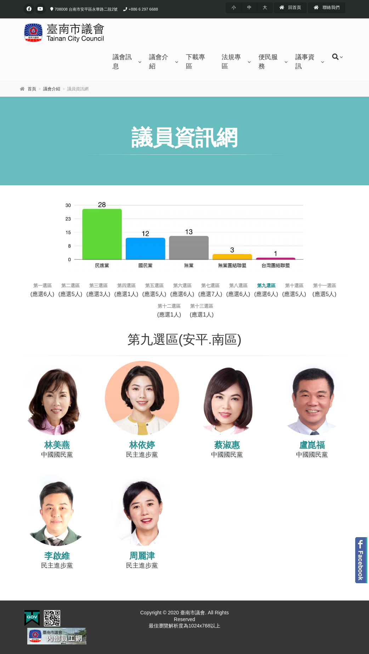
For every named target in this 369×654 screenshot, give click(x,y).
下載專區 (195, 61)
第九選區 (266, 285)
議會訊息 (122, 61)
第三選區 (98, 285)
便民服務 (268, 61)
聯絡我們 (327, 7)
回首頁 (290, 7)
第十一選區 (324, 285)
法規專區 (231, 61)
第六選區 (182, 285)
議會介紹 (158, 61)
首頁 (32, 88)
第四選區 (126, 285)
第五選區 (154, 285)
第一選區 (42, 285)
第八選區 (238, 285)
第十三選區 (201, 306)
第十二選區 (169, 306)
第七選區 (210, 285)
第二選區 (70, 285)
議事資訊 (304, 61)
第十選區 (294, 285)
